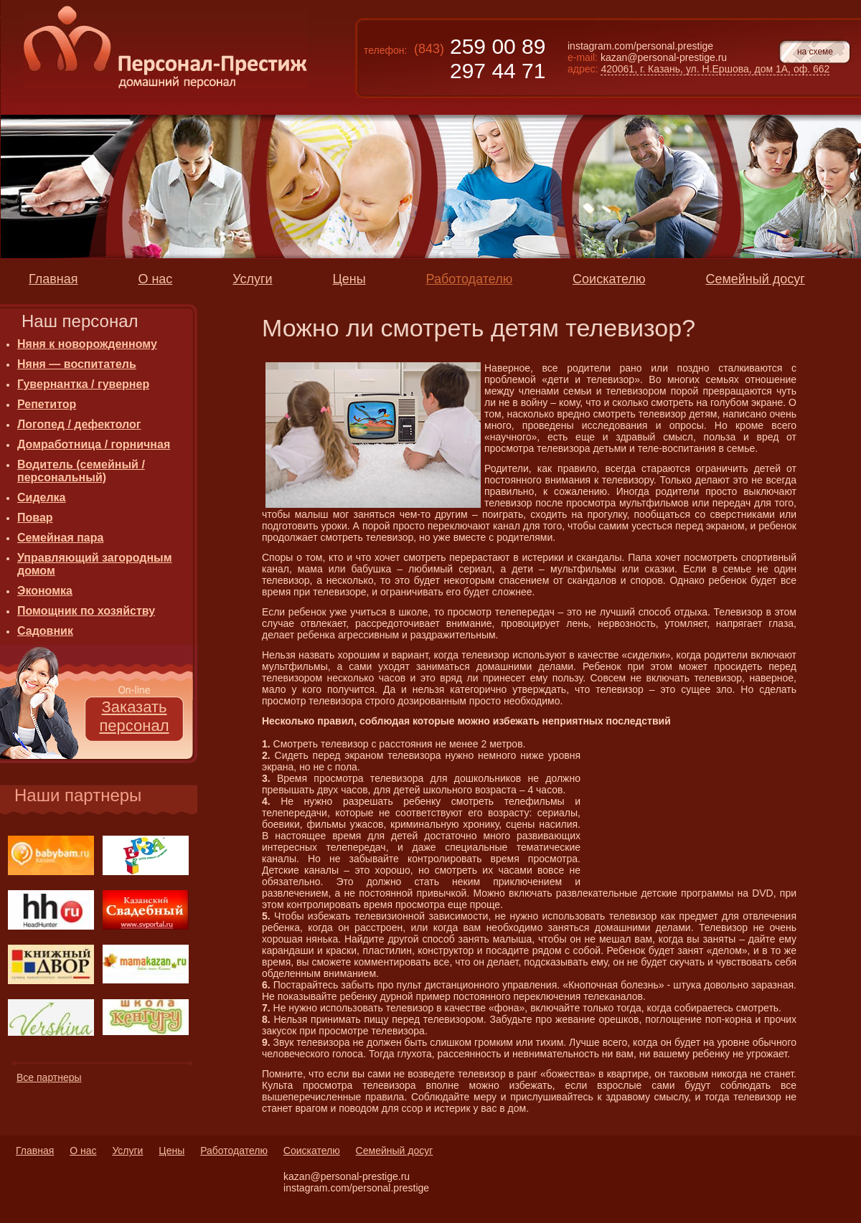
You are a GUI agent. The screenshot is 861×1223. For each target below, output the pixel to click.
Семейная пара (60, 538)
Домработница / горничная (93, 444)
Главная (35, 1150)
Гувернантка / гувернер (83, 384)
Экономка (44, 591)
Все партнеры (49, 1077)
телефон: (385, 50)
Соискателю (311, 1150)
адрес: (583, 69)
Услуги (127, 1150)
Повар (35, 517)
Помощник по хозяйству (86, 611)
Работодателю (234, 1150)
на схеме (815, 52)
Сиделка (41, 497)
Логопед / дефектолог (79, 424)
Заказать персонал (134, 716)
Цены (171, 1150)
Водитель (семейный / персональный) (81, 470)
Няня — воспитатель (76, 364)
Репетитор (46, 404)
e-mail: (583, 57)
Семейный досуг (394, 1150)
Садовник (45, 631)
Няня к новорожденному (87, 344)
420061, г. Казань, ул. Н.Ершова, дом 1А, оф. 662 (715, 69)
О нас (83, 1150)
